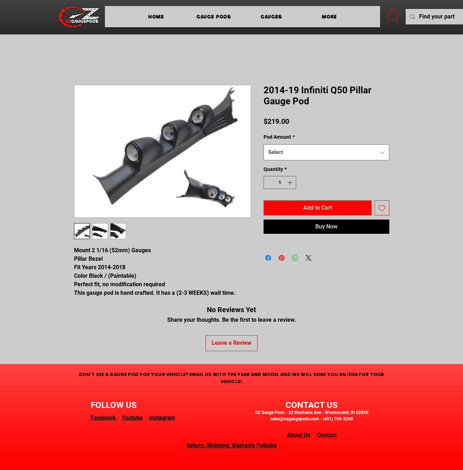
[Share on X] (308, 258)
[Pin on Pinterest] (281, 258)
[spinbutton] (279, 182)
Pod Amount (279, 137)
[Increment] (290, 182)
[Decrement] (269, 182)
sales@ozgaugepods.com (294, 418)
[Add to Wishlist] (381, 207)
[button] (393, 14)
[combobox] (326, 152)
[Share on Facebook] (268, 258)
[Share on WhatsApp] (295, 258)
